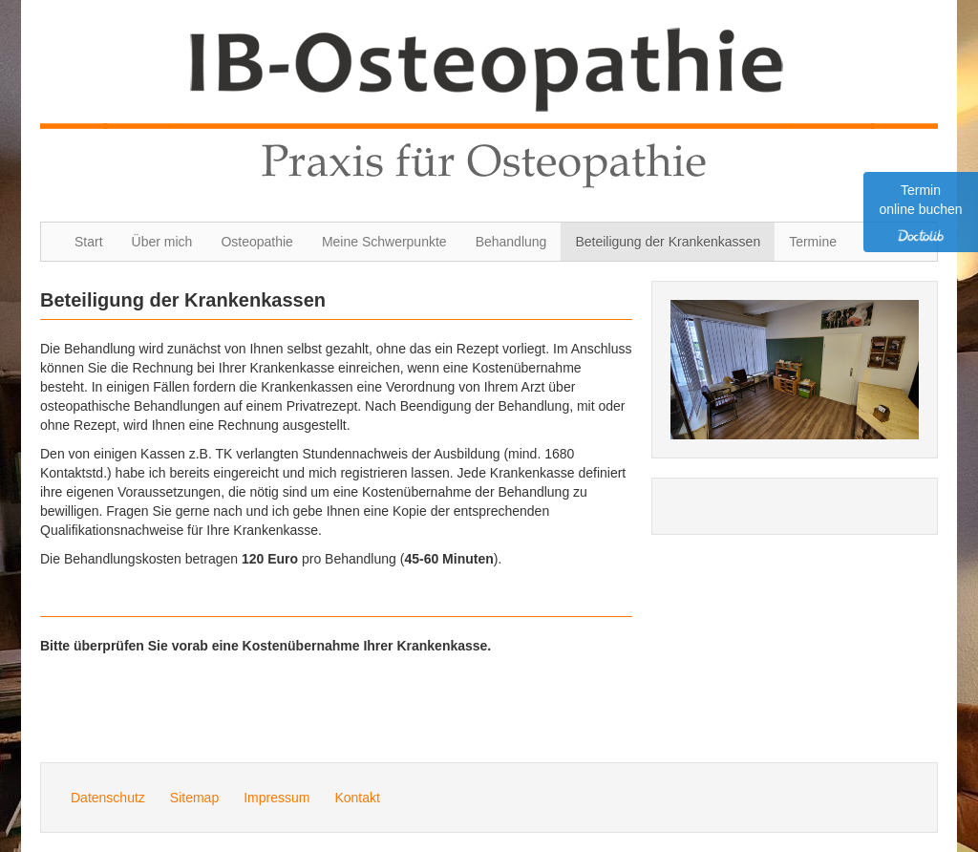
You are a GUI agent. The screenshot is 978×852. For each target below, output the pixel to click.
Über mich (162, 241)
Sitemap (194, 797)
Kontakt (356, 797)
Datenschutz (108, 797)
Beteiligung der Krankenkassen (667, 241)
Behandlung (511, 241)
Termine (813, 241)
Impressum (276, 797)
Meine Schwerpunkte (384, 241)
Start (88, 241)
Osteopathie (257, 241)
